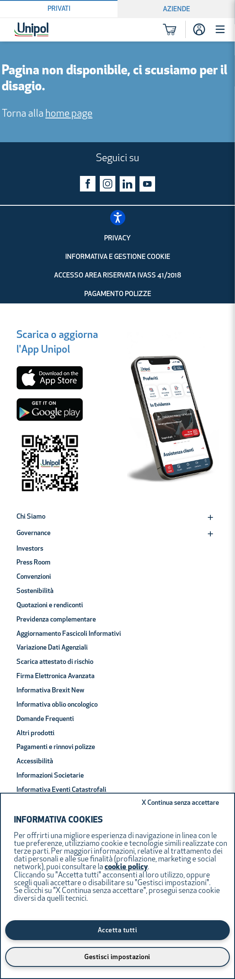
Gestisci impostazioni (117, 957)
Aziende (176, 9)
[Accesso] (199, 29)
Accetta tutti (117, 930)
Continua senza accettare (180, 803)
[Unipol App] (173, 417)
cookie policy (126, 867)
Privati (59, 9)
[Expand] (210, 517)
